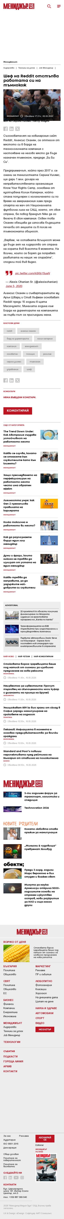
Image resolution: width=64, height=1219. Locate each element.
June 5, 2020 (14, 286)
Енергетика (10, 1012)
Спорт (39, 1018)
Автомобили (44, 1013)
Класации (40, 989)
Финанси (8, 1004)
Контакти (10, 1071)
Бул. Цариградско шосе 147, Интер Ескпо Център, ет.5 (15, 1191)
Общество (9, 974)
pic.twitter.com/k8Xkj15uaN (32, 273)
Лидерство (9, 1027)
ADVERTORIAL (11, 605)
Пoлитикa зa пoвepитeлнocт (12, 1159)
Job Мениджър (11, 1035)
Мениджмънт (10, 62)
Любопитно (43, 981)
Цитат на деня (44, 1001)
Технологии (11, 1042)
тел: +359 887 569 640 (15, 1197)
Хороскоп (41, 993)
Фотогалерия (43, 985)
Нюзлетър (45, 1030)
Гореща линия (13, 1061)
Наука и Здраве (46, 1008)
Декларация (9, 1148)
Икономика (9, 1016)
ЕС (5, 993)
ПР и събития (43, 974)
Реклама (40, 970)
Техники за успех (13, 1031)
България (10, 966)
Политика (9, 970)
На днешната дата (46, 997)
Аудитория (9, 1140)
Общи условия (11, 1154)
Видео (39, 1023)
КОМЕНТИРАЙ (18, 410)
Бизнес (8, 1000)
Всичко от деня (14, 942)
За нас (7, 1136)
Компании (9, 1008)
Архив (7, 1066)
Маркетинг (43, 966)
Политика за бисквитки (10, 1165)
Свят (6, 981)
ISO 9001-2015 (10, 1144)
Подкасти (10, 1056)
